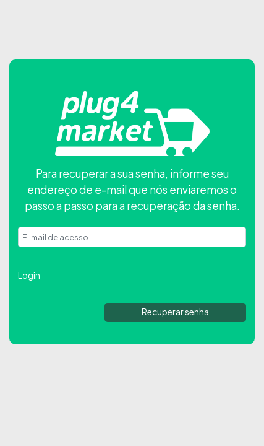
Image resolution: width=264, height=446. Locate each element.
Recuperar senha (175, 312)
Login (29, 275)
